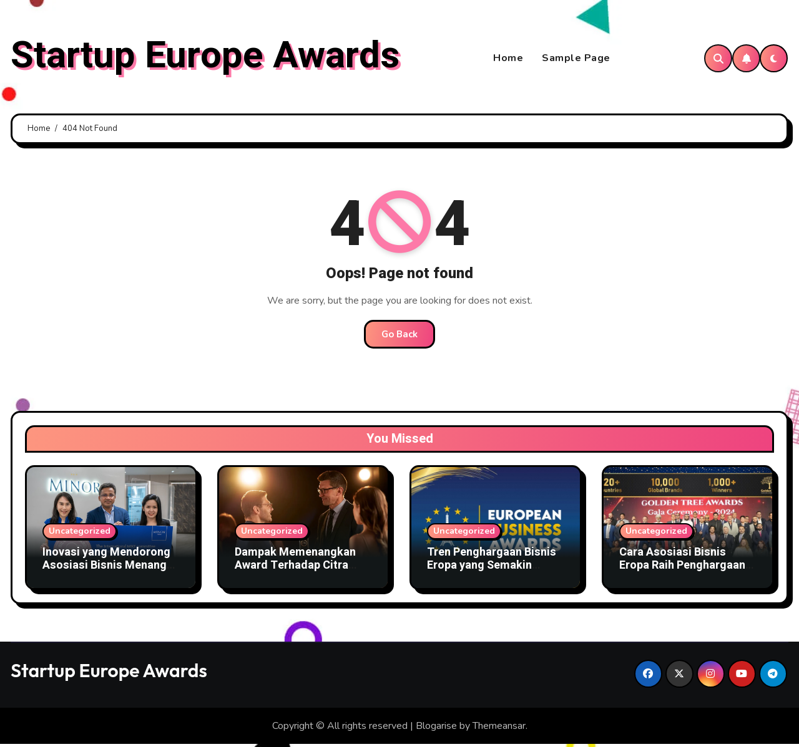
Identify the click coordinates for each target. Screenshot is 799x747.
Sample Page (576, 60)
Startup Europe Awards (205, 56)
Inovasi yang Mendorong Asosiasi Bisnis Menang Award (106, 568)
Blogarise (436, 728)
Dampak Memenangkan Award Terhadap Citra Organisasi (295, 568)
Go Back (399, 336)
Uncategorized (79, 533)
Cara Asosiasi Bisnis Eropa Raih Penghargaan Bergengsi (682, 568)
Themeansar (499, 728)
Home (508, 60)
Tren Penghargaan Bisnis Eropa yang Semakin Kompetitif (491, 568)
